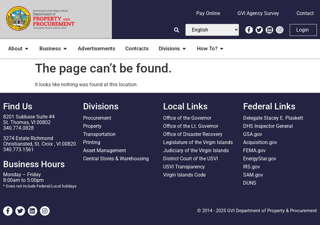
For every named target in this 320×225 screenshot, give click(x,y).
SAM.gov (253, 175)
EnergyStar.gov (259, 159)
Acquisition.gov (260, 142)
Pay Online (208, 13)
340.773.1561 (18, 149)
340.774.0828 (18, 128)
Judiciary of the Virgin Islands (196, 150)
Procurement (97, 118)
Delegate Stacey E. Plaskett (273, 118)
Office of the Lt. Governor (190, 126)
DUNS (249, 183)
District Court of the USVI (190, 159)
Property (92, 126)
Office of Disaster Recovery (192, 134)
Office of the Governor (187, 118)
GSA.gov (252, 134)
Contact (305, 13)
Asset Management (104, 150)
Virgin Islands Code (184, 175)
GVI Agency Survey (258, 13)
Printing (91, 142)
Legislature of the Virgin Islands (198, 142)
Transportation (99, 134)
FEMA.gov (254, 150)
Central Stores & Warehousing (116, 159)
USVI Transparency (184, 167)
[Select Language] (212, 30)
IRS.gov (251, 167)
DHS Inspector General (268, 126)
